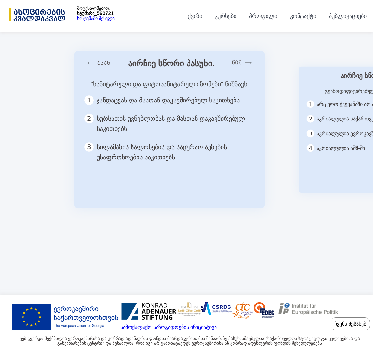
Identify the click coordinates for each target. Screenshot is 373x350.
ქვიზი (195, 16)
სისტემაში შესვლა (96, 18)
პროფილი (263, 16)
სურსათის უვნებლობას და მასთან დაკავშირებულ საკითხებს (164, 123)
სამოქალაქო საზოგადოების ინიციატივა (168, 327)
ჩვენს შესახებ (350, 324)
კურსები (225, 16)
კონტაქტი (303, 16)
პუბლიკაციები (348, 16)
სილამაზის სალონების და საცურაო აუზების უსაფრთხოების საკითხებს (155, 151)
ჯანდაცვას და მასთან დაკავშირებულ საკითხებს (164, 100)
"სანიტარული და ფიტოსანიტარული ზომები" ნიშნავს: (169, 84)
